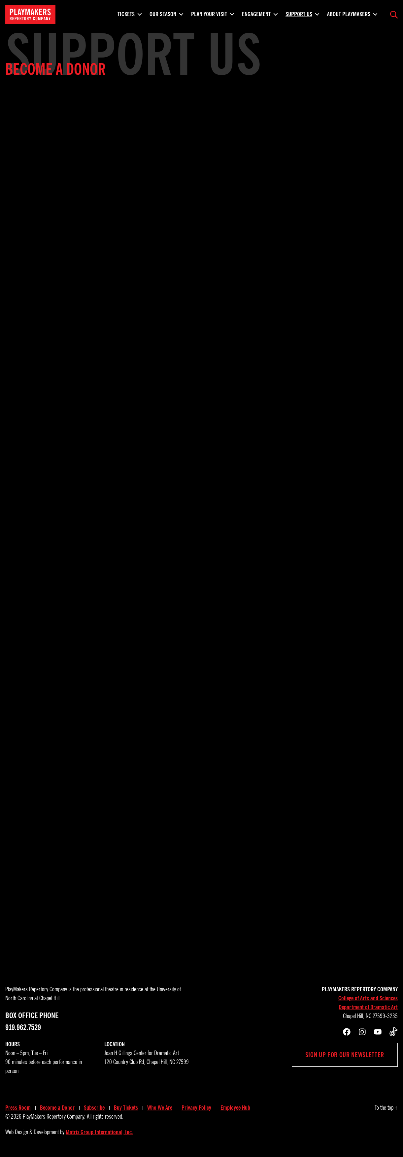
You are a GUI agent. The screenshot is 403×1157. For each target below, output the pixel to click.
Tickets (126, 13)
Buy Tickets (126, 1108)
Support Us (298, 13)
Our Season (163, 13)
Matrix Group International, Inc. (99, 1132)
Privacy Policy (196, 1108)
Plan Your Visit (209, 13)
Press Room (18, 1108)
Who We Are (159, 1108)
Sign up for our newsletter (344, 1055)
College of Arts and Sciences (368, 998)
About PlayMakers (348, 13)
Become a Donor (57, 1108)
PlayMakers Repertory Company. (54, 1116)
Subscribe (94, 1108)
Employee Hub (235, 1108)
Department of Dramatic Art (368, 1007)
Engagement (256, 13)
